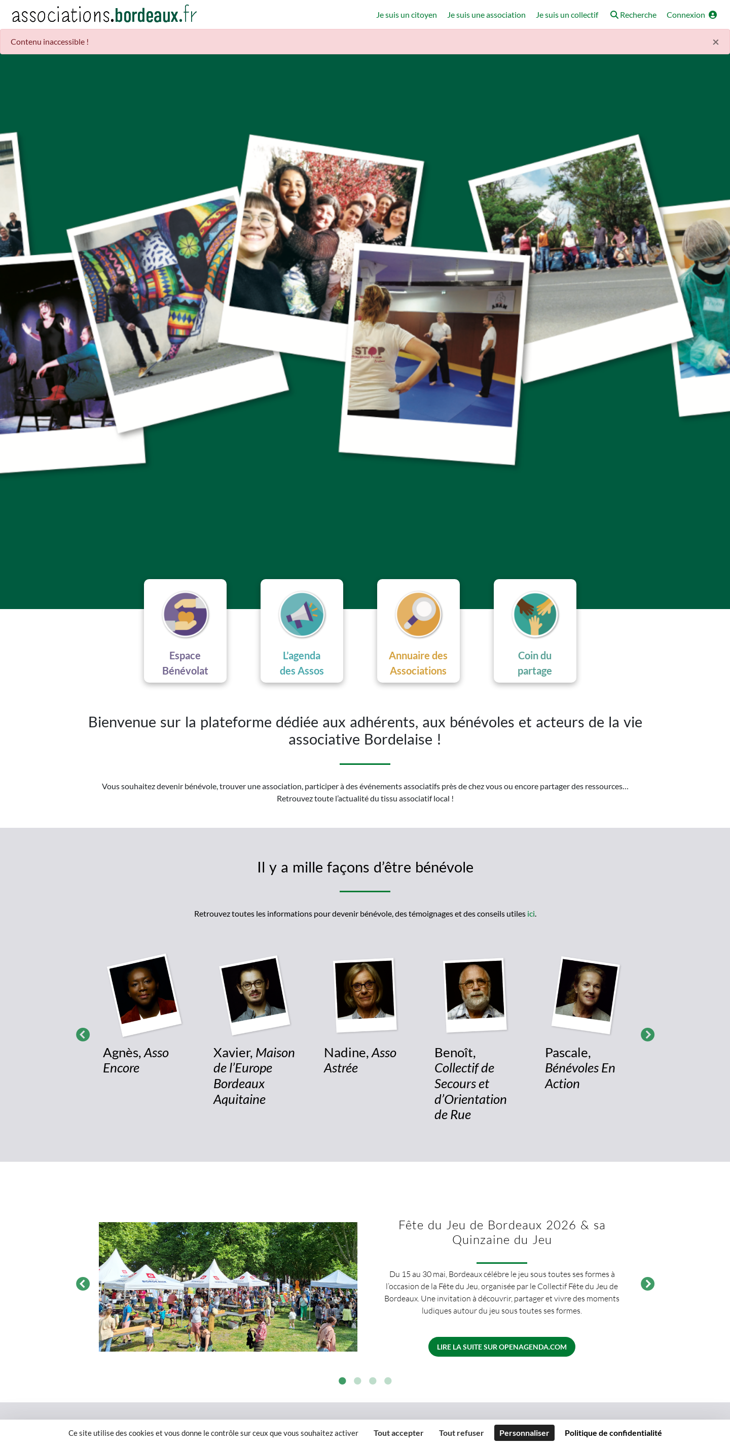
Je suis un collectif (567, 14)
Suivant (645, 1033)
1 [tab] (342, 1382)
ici (531, 914)
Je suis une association (486, 14)
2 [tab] (357, 1382)
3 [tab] (373, 1382)
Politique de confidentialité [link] (613, 1432)
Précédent (80, 1033)
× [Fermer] (715, 42)
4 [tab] (388, 1382)
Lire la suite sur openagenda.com (502, 1347)
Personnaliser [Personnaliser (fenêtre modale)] (524, 1432)
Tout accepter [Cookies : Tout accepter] (399, 1432)
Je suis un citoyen (406, 14)
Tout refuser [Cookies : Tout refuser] (461, 1432)
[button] (632, 15)
